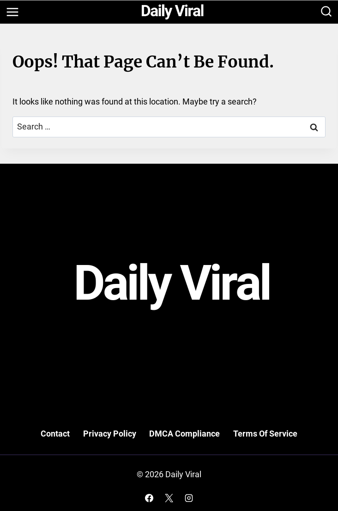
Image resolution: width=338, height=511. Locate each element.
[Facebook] (149, 498)
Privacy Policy (109, 433)
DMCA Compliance (184, 433)
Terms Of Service (265, 433)
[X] (169, 498)
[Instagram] (189, 498)
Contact (55, 433)
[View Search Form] (326, 12)
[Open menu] (12, 11)
